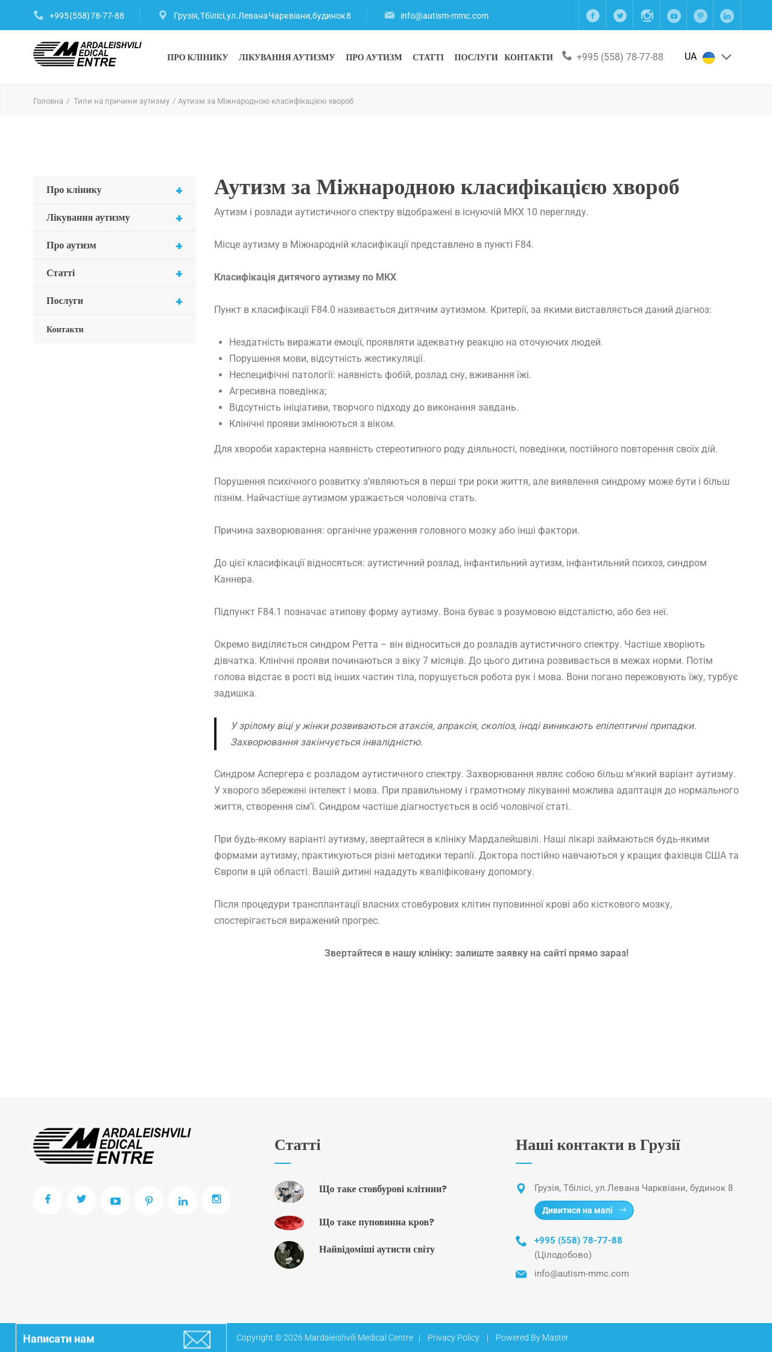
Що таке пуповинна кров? (376, 1222)
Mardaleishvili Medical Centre (359, 1337)
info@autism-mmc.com (444, 16)
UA (709, 57)
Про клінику (197, 57)
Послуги (476, 57)
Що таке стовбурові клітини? (383, 1189)
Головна (48, 101)
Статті (428, 57)
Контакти (528, 57)
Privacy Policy (453, 1337)
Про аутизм (374, 57)
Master (555, 1337)
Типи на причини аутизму (121, 101)
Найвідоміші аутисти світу (377, 1249)
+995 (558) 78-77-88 (86, 16)
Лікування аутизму (287, 57)
